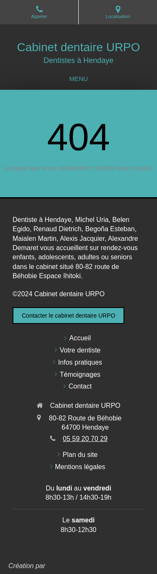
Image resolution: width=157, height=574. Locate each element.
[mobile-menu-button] (78, 78)
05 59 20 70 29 (85, 438)
